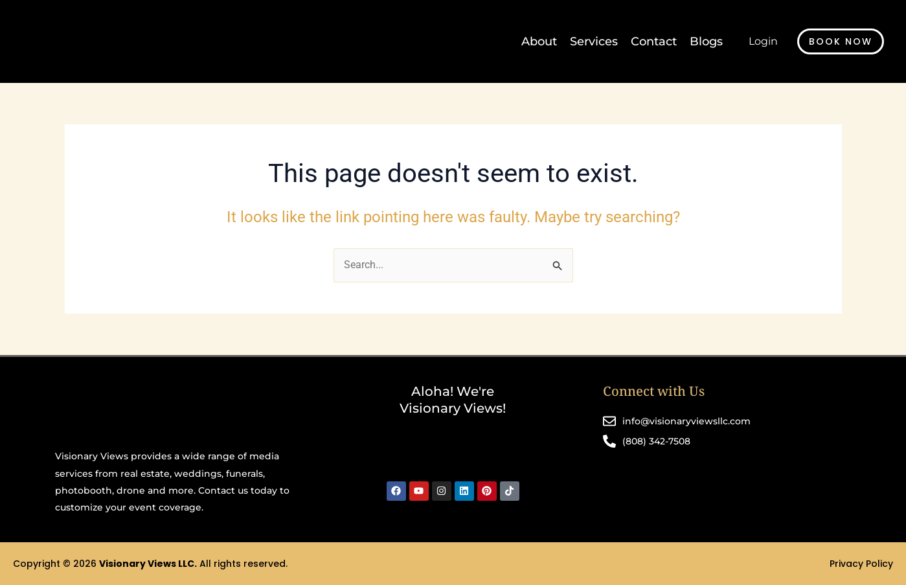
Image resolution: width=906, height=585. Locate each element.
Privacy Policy (861, 563)
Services (594, 41)
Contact (654, 41)
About (539, 41)
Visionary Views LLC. (148, 563)
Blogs (706, 41)
